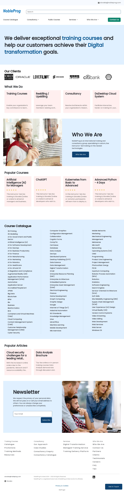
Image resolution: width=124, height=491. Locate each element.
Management (97, 239)
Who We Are (92, 20)
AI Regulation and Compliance (20, 271)
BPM (9, 299)
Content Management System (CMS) (20, 323)
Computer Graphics (58, 231)
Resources (9, 455)
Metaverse (96, 242)
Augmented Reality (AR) (17, 274)
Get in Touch (114, 486)
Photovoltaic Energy (100, 265)
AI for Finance (13, 254)
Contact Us (114, 20)
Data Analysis (55, 251)
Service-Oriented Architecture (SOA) (104, 292)
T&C (95, 469)
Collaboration (55, 236)
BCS (9, 311)
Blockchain (12, 296)
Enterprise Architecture (59, 279)
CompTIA (54, 242)
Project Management (100, 262)
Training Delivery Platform (76, 451)
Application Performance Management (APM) (18, 278)
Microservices (55, 330)
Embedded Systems (58, 282)
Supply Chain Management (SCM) (103, 303)
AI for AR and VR (14, 268)
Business (11, 305)
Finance (53, 293)
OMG (94, 254)
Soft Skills (96, 296)
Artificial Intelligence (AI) (18, 242)
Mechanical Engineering (101, 236)
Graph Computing (57, 299)
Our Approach (40, 444)
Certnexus (54, 245)
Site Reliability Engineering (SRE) (105, 299)
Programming (97, 256)
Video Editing (97, 319)
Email (52, 271)
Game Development (58, 296)
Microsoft (96, 245)
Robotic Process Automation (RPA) (103, 275)
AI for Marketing (14, 259)
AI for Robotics (14, 262)
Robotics (95, 279)
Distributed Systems (58, 256)
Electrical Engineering (58, 290)
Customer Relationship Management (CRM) (17, 328)
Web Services (97, 324)
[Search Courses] (73, 12)
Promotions (9, 448)
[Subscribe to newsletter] (32, 414)
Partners (97, 451)
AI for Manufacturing (16, 256)
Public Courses (54, 20)
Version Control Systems (102, 313)
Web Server (97, 327)
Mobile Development (58, 328)
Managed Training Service (75, 448)
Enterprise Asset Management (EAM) (62, 286)
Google (53, 305)
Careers (96, 462)
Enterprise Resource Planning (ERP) (62, 275)
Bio (9, 302)
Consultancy (32, 20)
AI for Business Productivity (18, 251)
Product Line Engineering (102, 259)
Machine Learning (57, 325)
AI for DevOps (13, 248)
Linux (52, 319)
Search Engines (98, 288)
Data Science (55, 262)
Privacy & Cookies (62, 486)
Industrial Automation (58, 310)
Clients (96, 455)
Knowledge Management (60, 316)
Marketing (96, 233)
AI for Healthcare (15, 265)
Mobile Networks (99, 231)
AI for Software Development (20, 245)
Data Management (57, 265)
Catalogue (9, 444)
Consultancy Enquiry (43, 451)
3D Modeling (13, 234)
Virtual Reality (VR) (99, 310)
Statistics (95, 282)
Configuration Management (61, 233)
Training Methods (12, 451)
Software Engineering (100, 285)
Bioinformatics (13, 308)
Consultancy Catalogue (45, 455)
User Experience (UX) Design (103, 307)
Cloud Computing (15, 319)
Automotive (12, 282)
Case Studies (40, 448)
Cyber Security (14, 333)
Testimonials (99, 458)
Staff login (62, 490)
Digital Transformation (59, 268)
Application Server (15, 285)
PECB (94, 268)
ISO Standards (55, 313)
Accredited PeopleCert (17, 288)
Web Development (99, 321)
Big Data (11, 293)
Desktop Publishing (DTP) (60, 259)
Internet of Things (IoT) (59, 307)
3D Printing (12, 231)
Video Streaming (98, 316)
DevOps (53, 254)
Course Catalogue (10, 20)
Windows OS (97, 330)
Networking (96, 248)
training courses (82, 38)
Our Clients (12, 71)
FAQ (95, 465)
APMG (10, 291)
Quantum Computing (100, 271)
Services (72, 20)
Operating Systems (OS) (102, 251)
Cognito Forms (56, 239)
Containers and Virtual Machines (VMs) (21, 315)
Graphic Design (56, 302)
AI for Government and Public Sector (20, 238)
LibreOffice (54, 322)
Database (54, 248)
